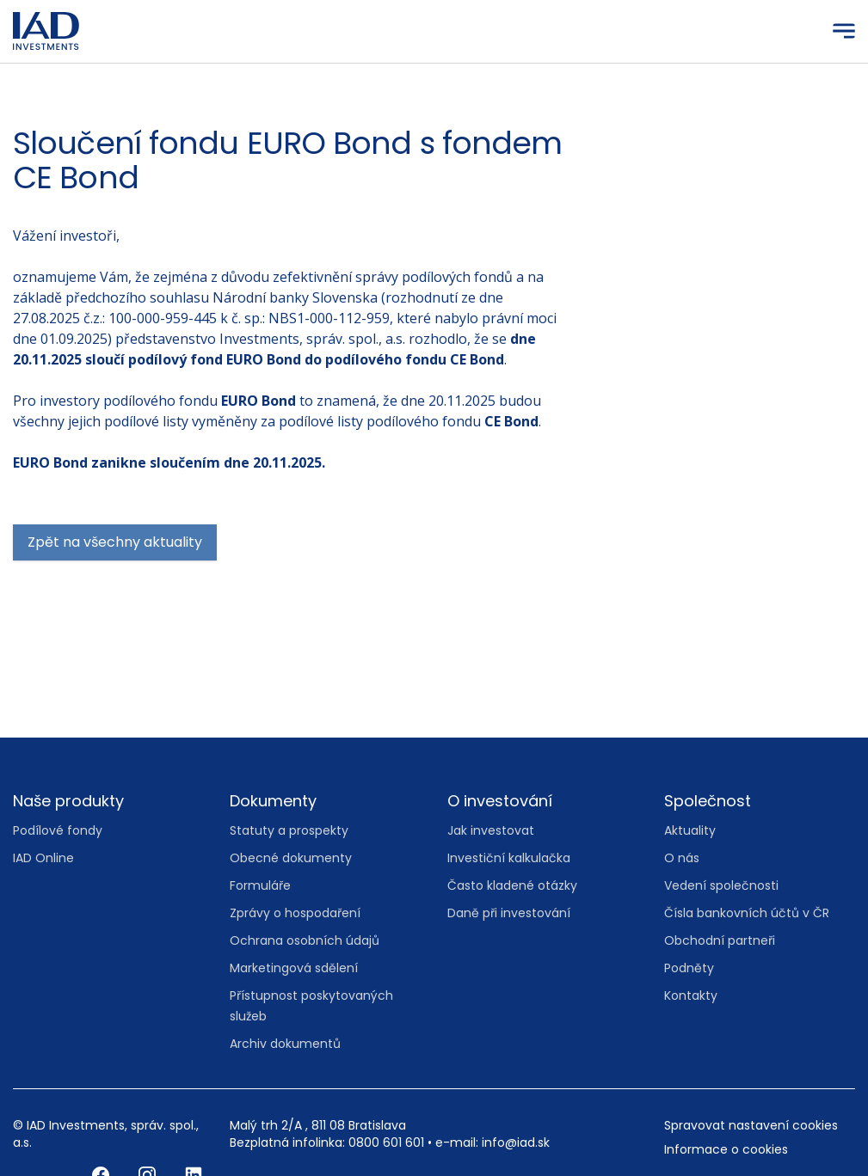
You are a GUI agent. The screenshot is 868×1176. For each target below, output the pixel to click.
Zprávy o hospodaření (295, 913)
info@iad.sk (516, 1142)
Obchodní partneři (719, 940)
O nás (681, 858)
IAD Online (43, 858)
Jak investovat (490, 830)
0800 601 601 (386, 1142)
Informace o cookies (726, 1149)
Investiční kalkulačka (508, 858)
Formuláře (260, 885)
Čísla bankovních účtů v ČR (746, 913)
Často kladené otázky (512, 885)
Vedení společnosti (721, 885)
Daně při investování (508, 913)
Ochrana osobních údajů (304, 940)
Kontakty (690, 995)
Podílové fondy (57, 830)
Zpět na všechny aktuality (115, 542)
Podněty (689, 968)
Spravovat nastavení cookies (751, 1125)
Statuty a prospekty (289, 830)
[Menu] (844, 31)
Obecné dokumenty (291, 858)
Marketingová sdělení (294, 968)
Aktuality (690, 830)
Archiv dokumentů (285, 1043)
